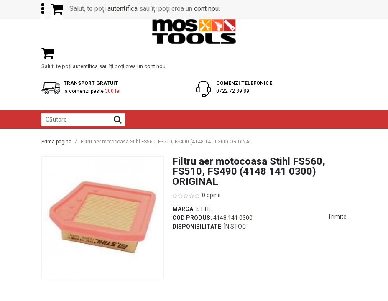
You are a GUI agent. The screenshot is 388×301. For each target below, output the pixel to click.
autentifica (122, 9)
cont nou (206, 9)
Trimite (337, 216)
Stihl (204, 209)
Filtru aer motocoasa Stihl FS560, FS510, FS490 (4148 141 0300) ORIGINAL (166, 142)
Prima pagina (56, 142)
